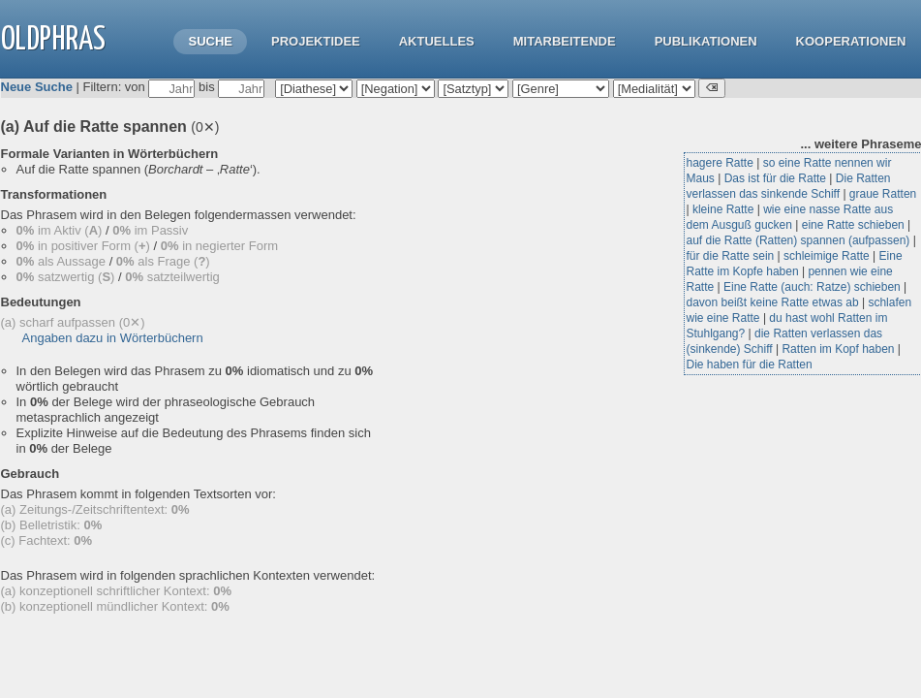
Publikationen (706, 41)
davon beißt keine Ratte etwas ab (773, 302)
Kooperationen (851, 41)
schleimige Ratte (826, 256)
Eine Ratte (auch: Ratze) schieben (812, 287)
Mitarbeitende (564, 41)
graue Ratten (882, 194)
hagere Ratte (720, 163)
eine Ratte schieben (853, 225)
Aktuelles (437, 41)
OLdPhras (53, 40)
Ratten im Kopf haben (838, 349)
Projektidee (315, 41)
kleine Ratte (722, 209)
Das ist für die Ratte (775, 178)
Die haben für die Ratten (750, 364)
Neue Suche (37, 86)
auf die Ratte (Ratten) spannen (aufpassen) (798, 240)
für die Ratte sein (731, 256)
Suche (210, 41)
